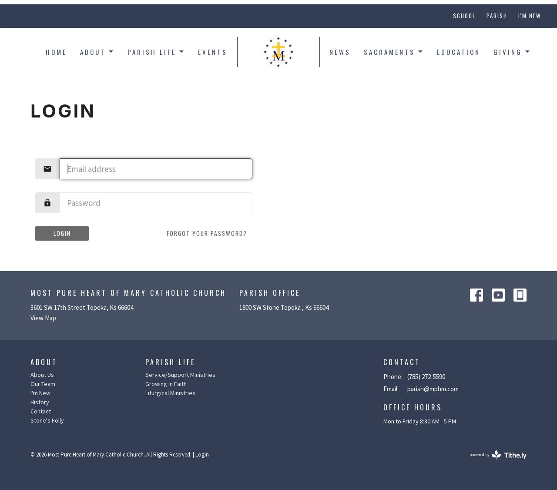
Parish (497, 15)
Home (56, 52)
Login (62, 233)
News (340, 52)
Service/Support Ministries (180, 375)
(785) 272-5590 (426, 377)
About (97, 52)
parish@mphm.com (433, 389)
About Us (42, 375)
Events (213, 52)
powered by (498, 455)
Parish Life (156, 52)
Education (458, 52)
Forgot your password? (207, 233)
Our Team (42, 384)
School (464, 15)
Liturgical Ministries (170, 393)
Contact (40, 411)
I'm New (529, 15)
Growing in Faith (166, 384)
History (39, 402)
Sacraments (394, 52)
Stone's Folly (47, 420)
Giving (512, 52)
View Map (43, 318)
